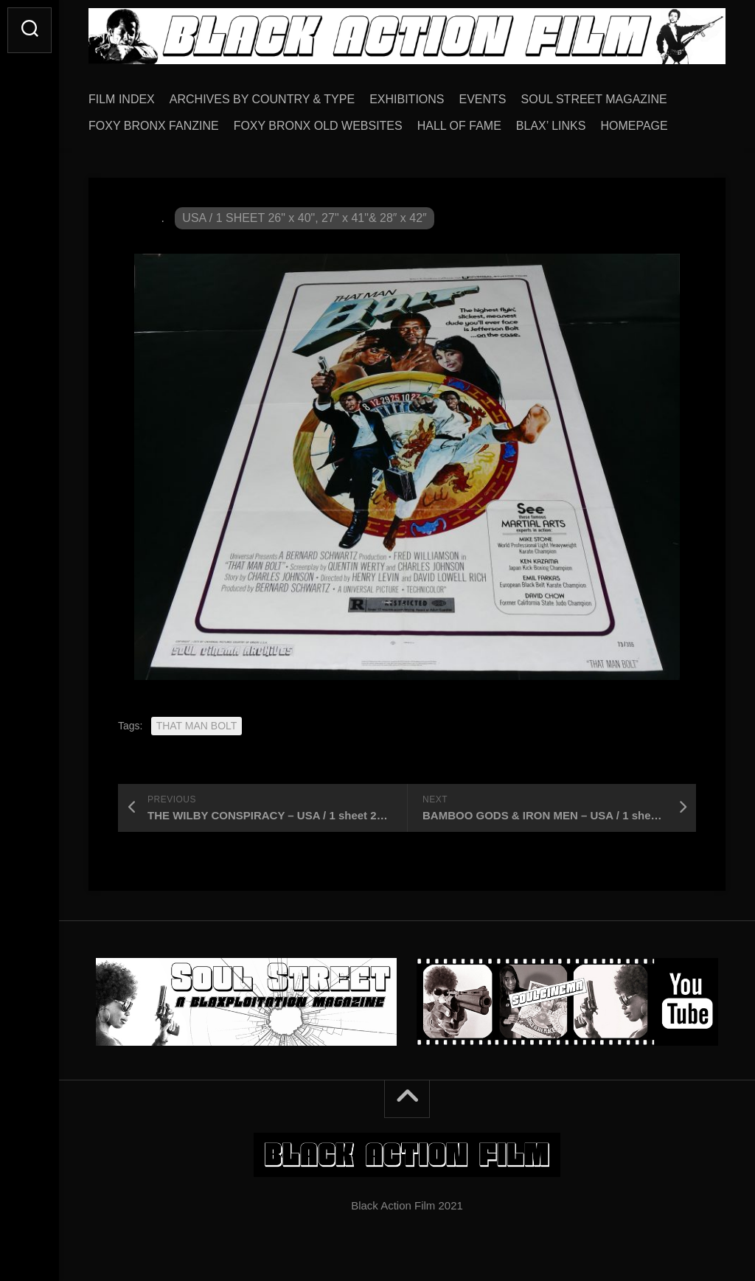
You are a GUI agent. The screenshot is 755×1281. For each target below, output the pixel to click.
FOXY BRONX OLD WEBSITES (318, 125)
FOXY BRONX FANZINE (153, 125)
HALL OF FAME (459, 125)
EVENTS (483, 99)
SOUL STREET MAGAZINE (594, 99)
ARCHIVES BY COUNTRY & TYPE (262, 99)
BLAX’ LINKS (551, 125)
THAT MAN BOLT (196, 726)
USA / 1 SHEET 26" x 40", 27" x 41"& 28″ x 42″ (304, 218)
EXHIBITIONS (406, 99)
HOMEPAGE (633, 125)
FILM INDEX (121, 99)
